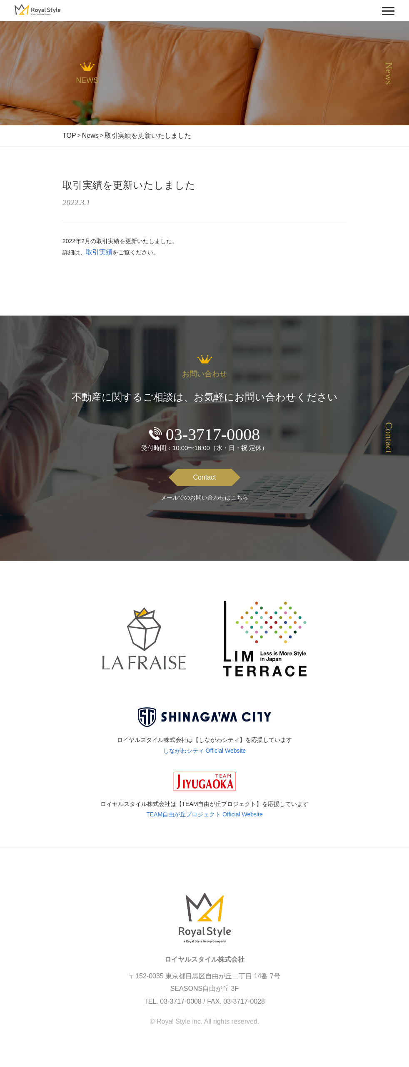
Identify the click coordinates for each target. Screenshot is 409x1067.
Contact (204, 477)
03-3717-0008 (213, 434)
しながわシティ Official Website (204, 750)
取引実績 (99, 252)
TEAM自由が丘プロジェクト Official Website (204, 814)
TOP (69, 135)
